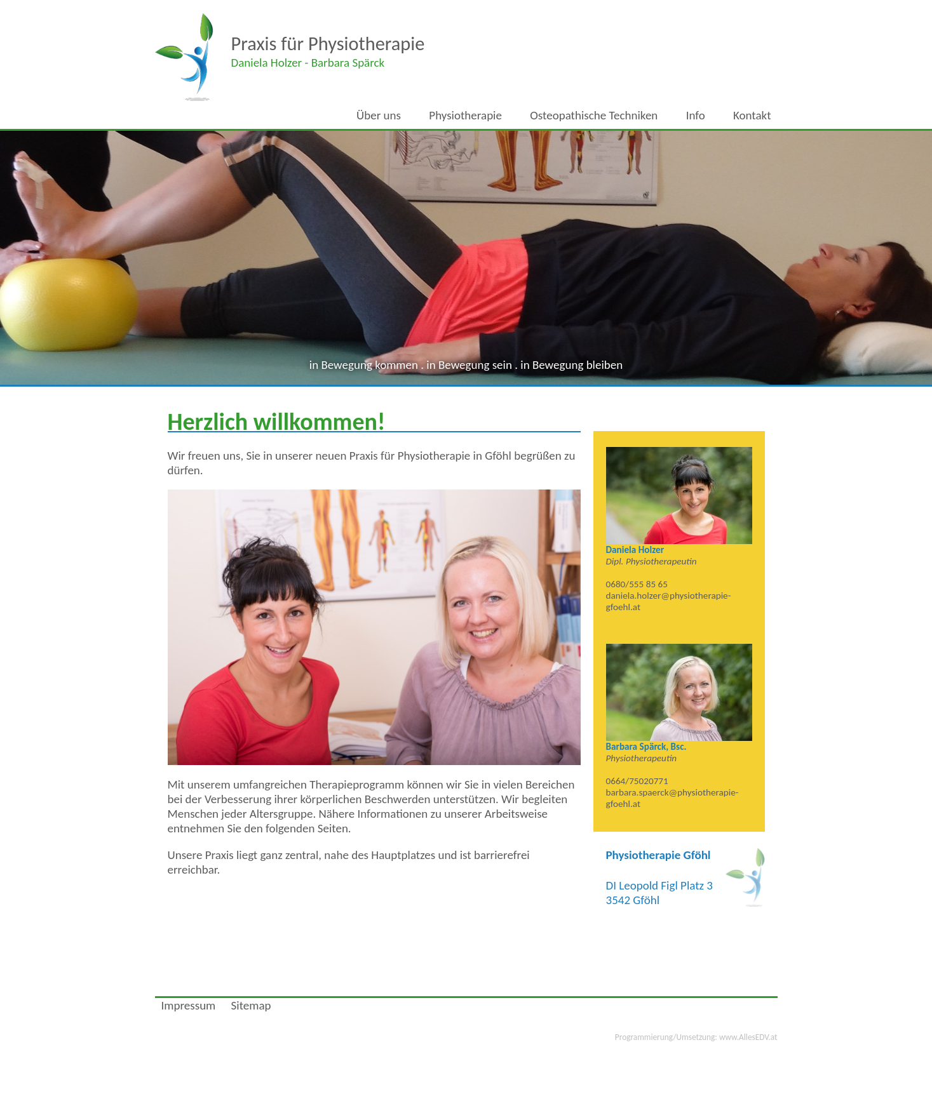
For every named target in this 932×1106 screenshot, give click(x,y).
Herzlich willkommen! (277, 421)
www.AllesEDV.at (696, 1037)
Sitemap (251, 1005)
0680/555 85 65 (637, 584)
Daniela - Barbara (308, 62)
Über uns (378, 115)
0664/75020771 (637, 781)
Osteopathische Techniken (594, 115)
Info (695, 115)
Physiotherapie (465, 115)
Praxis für (328, 43)
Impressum (188, 1005)
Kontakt (752, 115)
